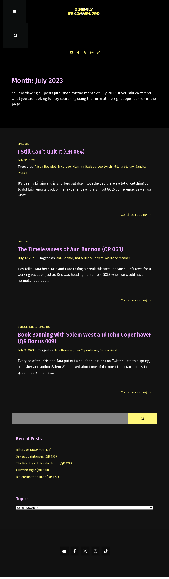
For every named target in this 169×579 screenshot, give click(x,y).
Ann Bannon (65, 235)
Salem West (110, 327)
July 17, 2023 (26, 235)
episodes (23, 120)
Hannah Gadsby (85, 143)
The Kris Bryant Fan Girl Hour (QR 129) (44, 440)
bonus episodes (27, 303)
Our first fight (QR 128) (32, 447)
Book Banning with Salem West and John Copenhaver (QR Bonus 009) (69, 315)
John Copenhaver (87, 327)
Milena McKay (125, 143)
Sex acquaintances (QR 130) (36, 433)
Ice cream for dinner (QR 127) (37, 454)
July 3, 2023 (26, 327)
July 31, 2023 (26, 137)
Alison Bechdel (45, 143)
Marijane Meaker (119, 235)
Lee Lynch (105, 143)
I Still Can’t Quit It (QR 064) (52, 128)
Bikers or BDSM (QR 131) (33, 426)
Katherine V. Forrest (90, 235)
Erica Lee (64, 143)
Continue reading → (135, 191)
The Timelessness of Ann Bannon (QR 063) (71, 226)
